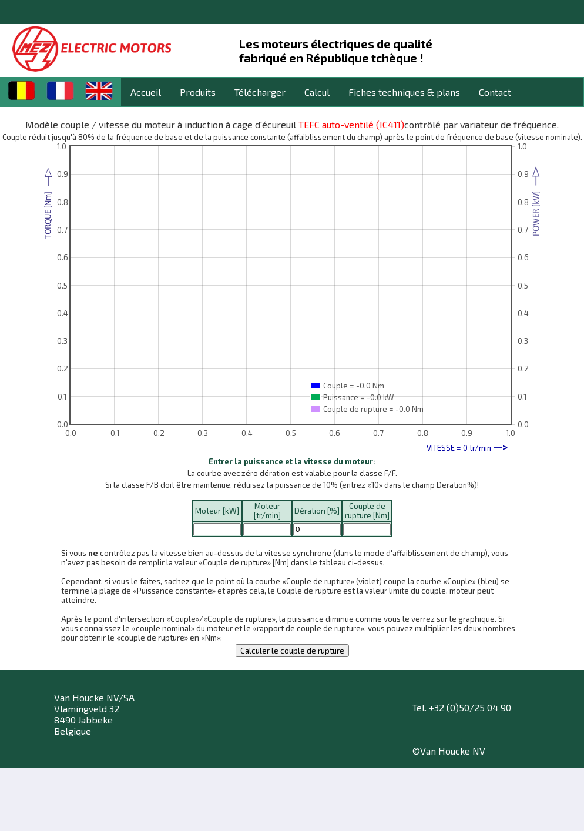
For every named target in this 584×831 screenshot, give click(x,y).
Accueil (145, 92)
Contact (495, 92)
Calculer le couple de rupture (292, 650)
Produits (198, 92)
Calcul (317, 92)
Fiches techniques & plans (404, 92)
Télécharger (260, 92)
